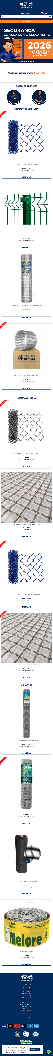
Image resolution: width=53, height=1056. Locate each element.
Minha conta (26, 1013)
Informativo (26, 1019)
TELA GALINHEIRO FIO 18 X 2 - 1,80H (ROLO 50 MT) (26, 740)
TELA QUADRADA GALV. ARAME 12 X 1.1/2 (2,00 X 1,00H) (26, 665)
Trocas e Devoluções (26, 1002)
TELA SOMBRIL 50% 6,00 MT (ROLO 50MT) (26, 881)
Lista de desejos (26, 1017)
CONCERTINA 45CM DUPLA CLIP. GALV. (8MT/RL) (26, 375)
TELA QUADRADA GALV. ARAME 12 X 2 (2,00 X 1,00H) (26, 524)
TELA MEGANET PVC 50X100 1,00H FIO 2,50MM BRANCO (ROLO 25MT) (26, 305)
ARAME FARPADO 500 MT (26, 951)
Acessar (22, 13)
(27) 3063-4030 (26, 995)
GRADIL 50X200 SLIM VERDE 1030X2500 (26, 235)
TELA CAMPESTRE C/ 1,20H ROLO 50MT (26, 811)
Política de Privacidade (26, 1004)
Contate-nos (26, 993)
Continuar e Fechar (35, 1049)
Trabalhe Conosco (26, 1008)
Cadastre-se (28, 13)
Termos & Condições (26, 1006)
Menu (26, 21)
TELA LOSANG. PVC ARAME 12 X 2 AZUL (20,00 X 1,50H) (26, 164)
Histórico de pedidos (26, 1015)
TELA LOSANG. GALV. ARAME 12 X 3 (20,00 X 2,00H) (26, 454)
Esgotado (26, 177)
